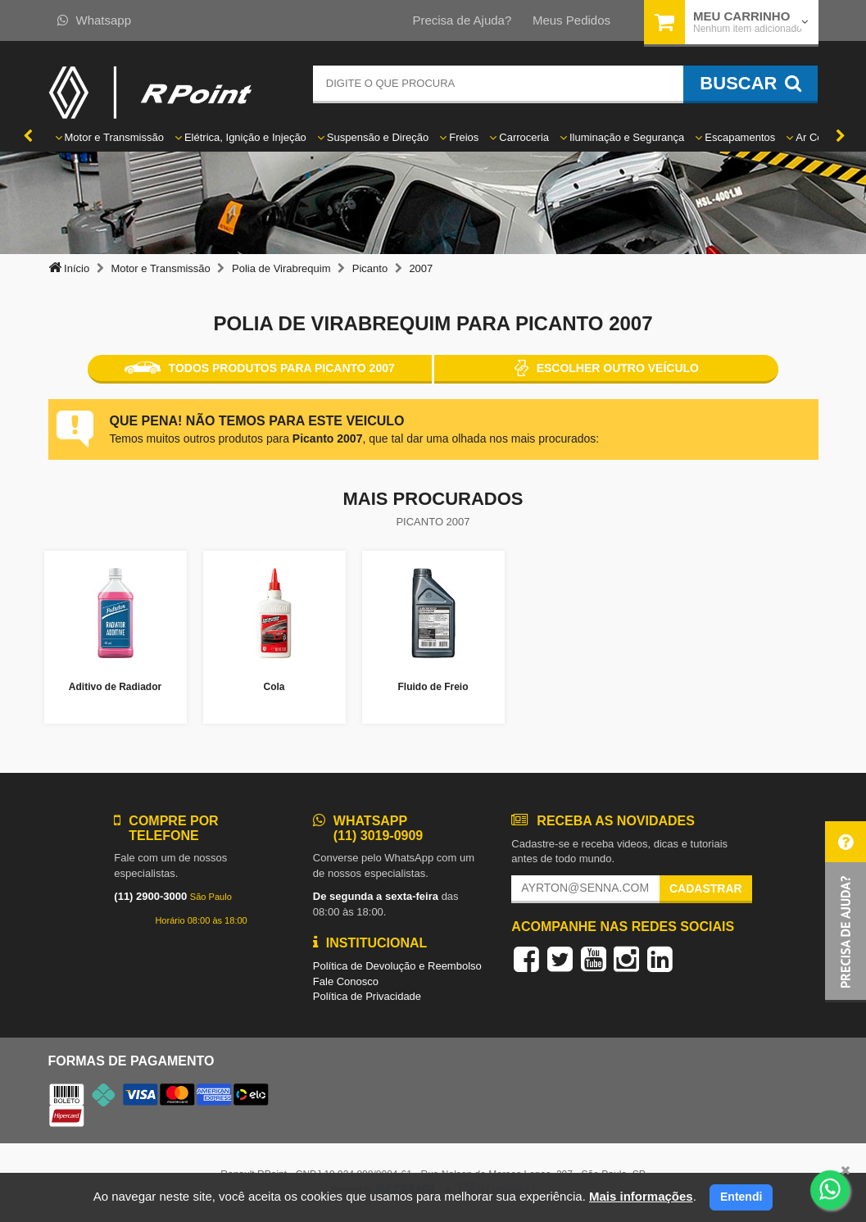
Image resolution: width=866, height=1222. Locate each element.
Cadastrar (705, 888)
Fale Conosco (346, 981)
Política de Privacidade (367, 996)
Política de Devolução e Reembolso (397, 966)
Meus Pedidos (571, 20)
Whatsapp (94, 20)
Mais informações (641, 1196)
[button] (845, 911)
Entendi (741, 1196)
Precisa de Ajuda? (461, 20)
